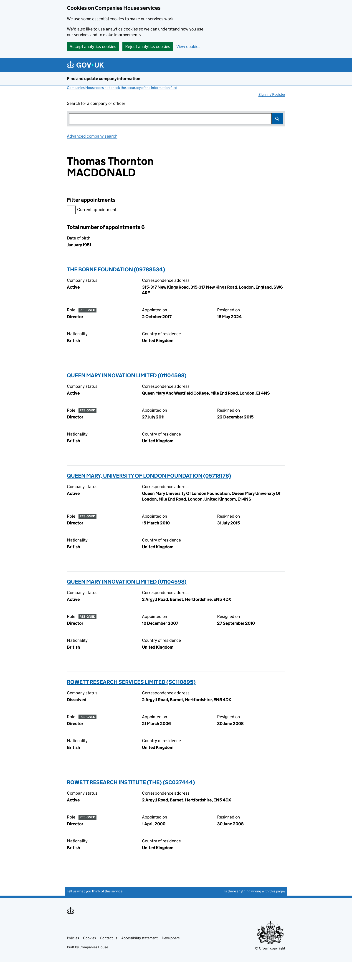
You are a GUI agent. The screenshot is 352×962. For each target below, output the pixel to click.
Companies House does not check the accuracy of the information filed (122, 88)
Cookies (89, 938)
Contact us (108, 938)
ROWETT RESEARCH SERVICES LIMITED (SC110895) (131, 682)
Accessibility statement (139, 938)
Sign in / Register (271, 94)
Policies (73, 938)
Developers (171, 938)
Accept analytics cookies (93, 46)
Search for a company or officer (96, 103)
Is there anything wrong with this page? (254, 891)
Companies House (93, 947)
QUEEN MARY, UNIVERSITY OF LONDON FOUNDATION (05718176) (149, 475)
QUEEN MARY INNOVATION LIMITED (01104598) (127, 375)
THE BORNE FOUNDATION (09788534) (116, 269)
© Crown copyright (270, 948)
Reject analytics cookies (147, 46)
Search (277, 118)
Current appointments (93, 210)
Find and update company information (103, 78)
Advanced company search (92, 136)
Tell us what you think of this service (94, 891)
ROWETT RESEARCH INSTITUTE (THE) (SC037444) (131, 782)
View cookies (188, 46)
